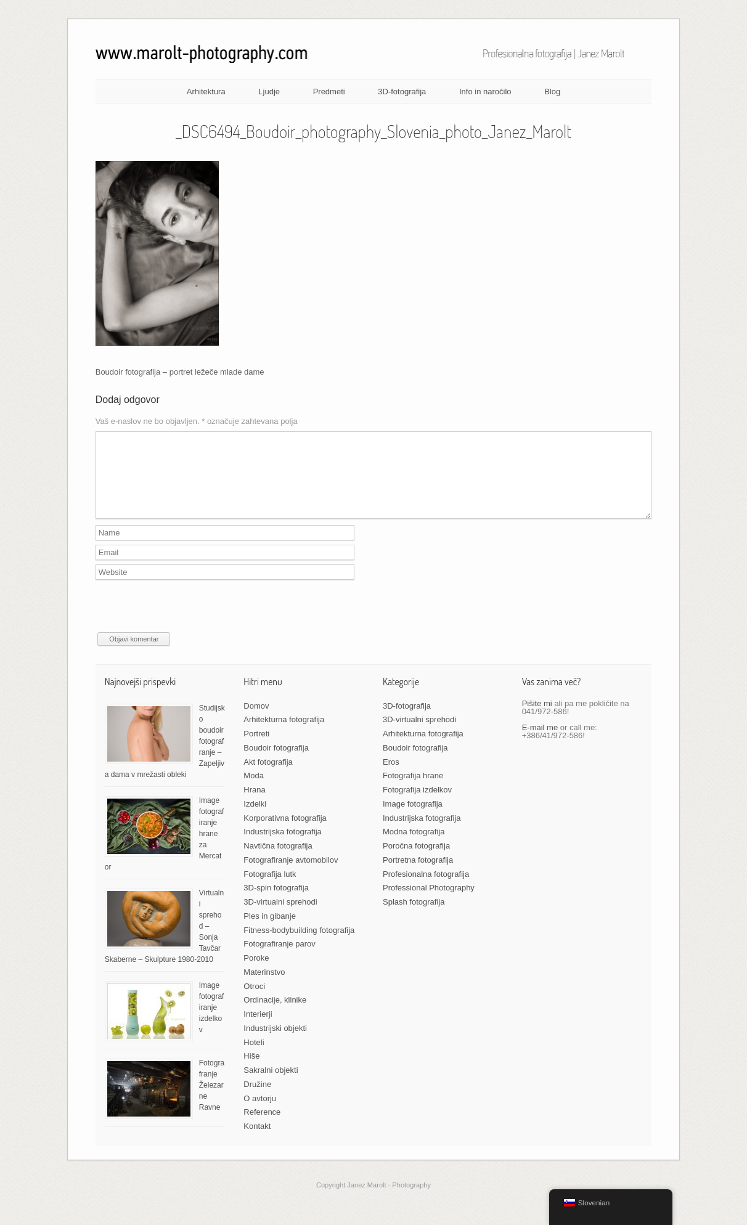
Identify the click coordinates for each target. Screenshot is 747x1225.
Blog (552, 91)
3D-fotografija (402, 91)
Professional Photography (429, 902)
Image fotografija (413, 818)
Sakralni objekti (270, 1084)
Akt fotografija (268, 776)
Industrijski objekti (275, 1043)
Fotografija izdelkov (417, 804)
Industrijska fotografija (282, 846)
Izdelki (254, 818)
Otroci (254, 1001)
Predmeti (329, 91)
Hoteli (253, 1057)
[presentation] (189, 623)
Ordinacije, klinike (274, 1014)
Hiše (251, 1070)
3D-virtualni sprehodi (280, 916)
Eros (391, 776)
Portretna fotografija (418, 874)
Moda (253, 790)
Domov (256, 720)
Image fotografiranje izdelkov (211, 1022)
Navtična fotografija (277, 860)
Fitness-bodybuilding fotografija (298, 945)
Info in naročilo (485, 91)
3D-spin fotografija (276, 902)
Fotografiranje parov (279, 958)
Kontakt (257, 1141)
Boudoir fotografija (276, 762)
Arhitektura (206, 91)
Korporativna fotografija (284, 832)
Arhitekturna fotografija (283, 734)
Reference (261, 1126)
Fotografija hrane (413, 790)
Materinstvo (264, 986)
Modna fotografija (413, 846)
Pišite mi (537, 718)
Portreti (256, 748)
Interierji (257, 1028)
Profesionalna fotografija (426, 888)
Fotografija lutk (269, 888)
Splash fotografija (413, 916)
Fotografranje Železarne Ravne (211, 1099)
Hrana (254, 804)
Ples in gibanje (269, 930)
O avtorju (259, 1113)
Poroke (256, 972)
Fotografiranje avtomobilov (290, 874)
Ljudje (269, 91)
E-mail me (540, 742)
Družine (257, 1099)
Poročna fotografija (416, 860)
